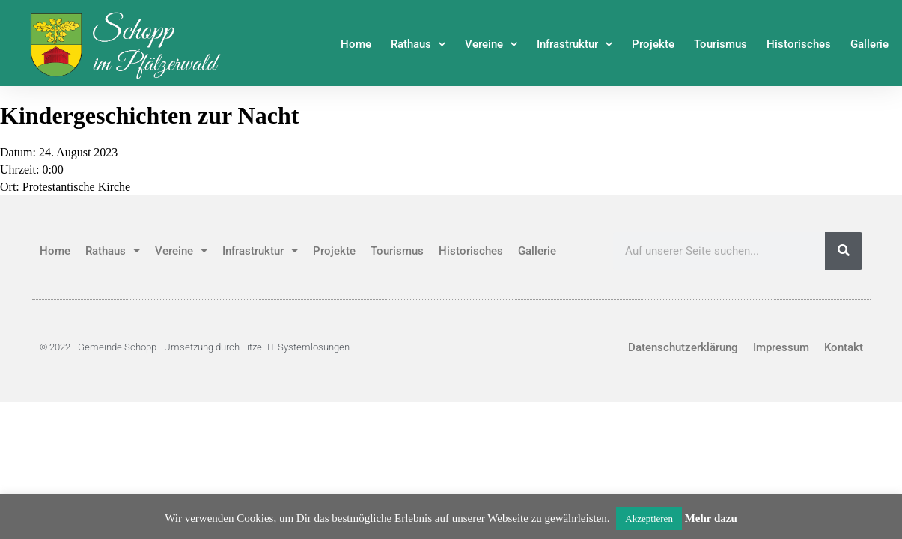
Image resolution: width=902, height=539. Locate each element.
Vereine (491, 44)
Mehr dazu (711, 518)
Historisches (799, 44)
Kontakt (843, 347)
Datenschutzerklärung (683, 347)
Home (356, 44)
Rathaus (418, 44)
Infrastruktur (574, 44)
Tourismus (720, 44)
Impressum (781, 347)
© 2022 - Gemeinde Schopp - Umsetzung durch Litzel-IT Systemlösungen (195, 347)
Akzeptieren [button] (649, 518)
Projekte (653, 44)
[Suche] (843, 251)
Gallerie (869, 44)
